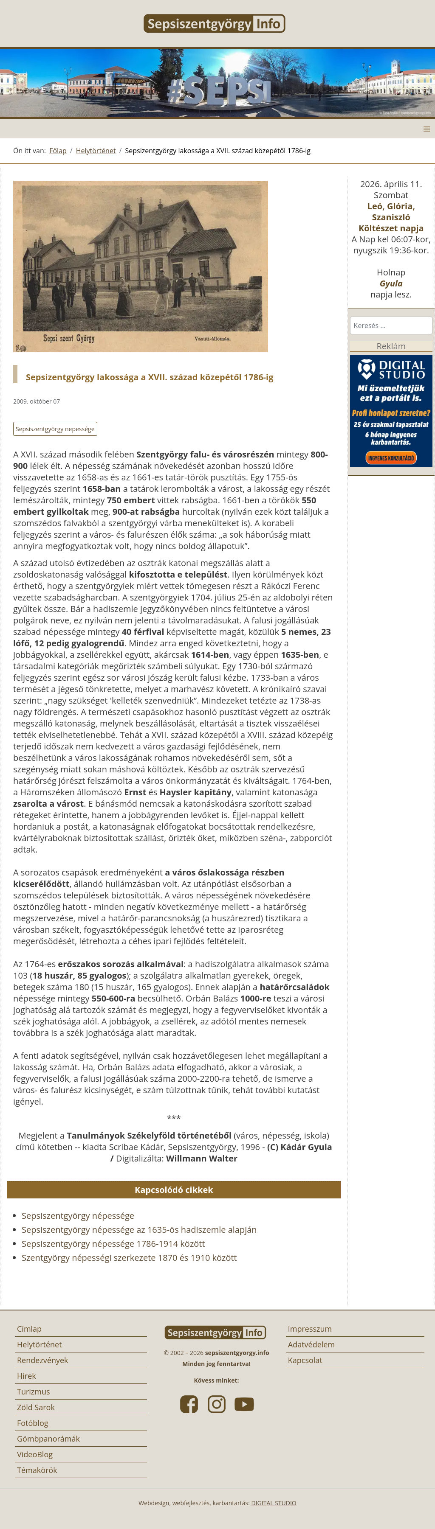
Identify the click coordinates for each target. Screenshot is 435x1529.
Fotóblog (32, 1423)
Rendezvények (42, 1360)
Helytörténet (39, 1344)
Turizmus (33, 1391)
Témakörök (37, 1470)
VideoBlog (35, 1454)
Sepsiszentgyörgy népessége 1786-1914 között (113, 1243)
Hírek (26, 1376)
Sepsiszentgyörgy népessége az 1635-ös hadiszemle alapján (139, 1229)
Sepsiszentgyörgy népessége (78, 1215)
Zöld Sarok (36, 1407)
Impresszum (310, 1329)
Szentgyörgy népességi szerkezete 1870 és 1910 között (129, 1257)
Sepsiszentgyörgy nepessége (55, 429)
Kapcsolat (305, 1360)
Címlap (29, 1329)
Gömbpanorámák (48, 1439)
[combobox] (391, 325)
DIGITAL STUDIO (274, 1503)
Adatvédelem (311, 1344)
